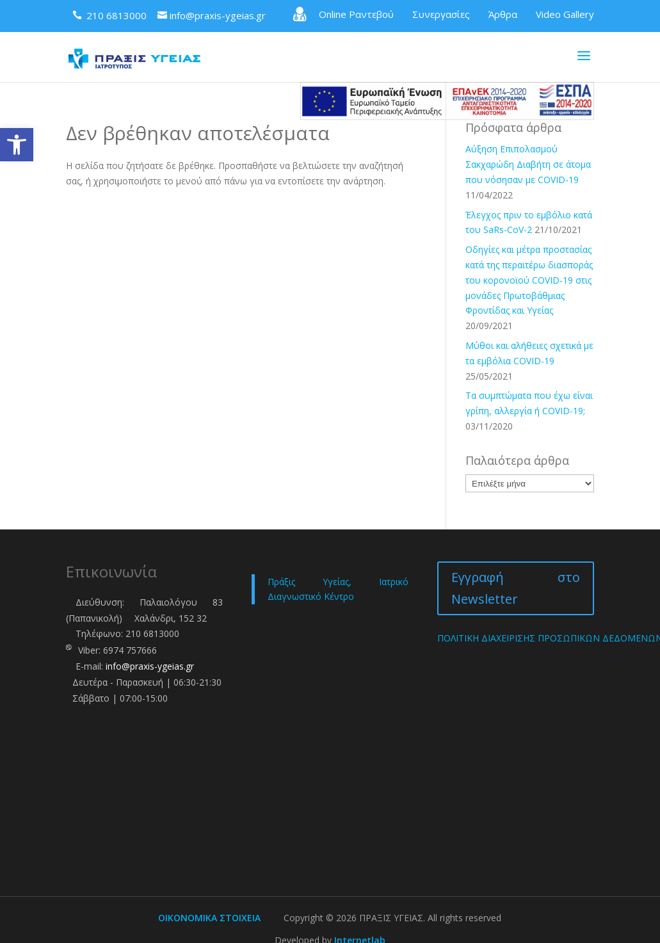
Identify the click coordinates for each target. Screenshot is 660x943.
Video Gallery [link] (565, 14)
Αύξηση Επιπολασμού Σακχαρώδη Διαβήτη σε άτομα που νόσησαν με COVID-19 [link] (528, 164)
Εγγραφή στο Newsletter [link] (515, 588)
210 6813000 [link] (152, 633)
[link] (16, 144)
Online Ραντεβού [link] (342, 14)
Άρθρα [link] (502, 14)
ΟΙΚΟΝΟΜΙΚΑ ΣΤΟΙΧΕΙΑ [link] (209, 918)
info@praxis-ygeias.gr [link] (150, 666)
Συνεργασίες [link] (441, 14)
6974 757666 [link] (130, 650)
